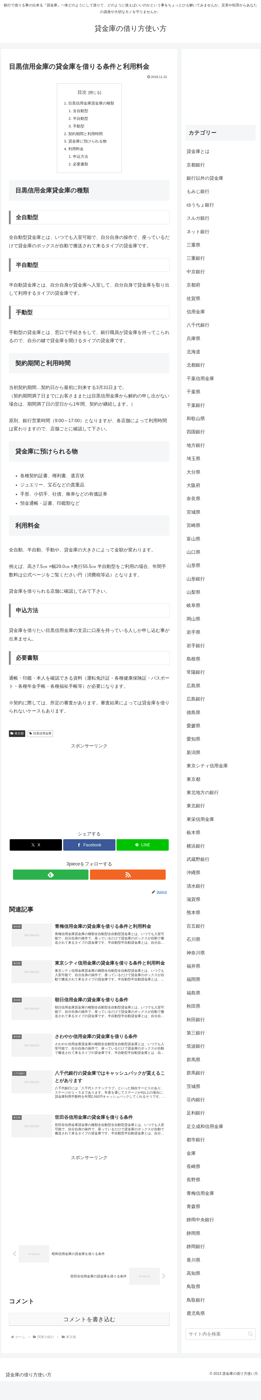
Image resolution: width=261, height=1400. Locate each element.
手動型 (78, 128)
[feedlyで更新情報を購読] (83, 880)
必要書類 (80, 169)
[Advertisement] (89, 791)
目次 (82, 92)
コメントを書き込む (89, 1339)
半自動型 (80, 120)
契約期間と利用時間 (85, 136)
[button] (250, 1334)
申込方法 (80, 161)
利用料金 (75, 153)
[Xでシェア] (36, 851)
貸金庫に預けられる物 (87, 145)
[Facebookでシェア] (89, 851)
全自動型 (80, 112)
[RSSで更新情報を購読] (95, 880)
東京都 (17, 739)
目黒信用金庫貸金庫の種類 (91, 103)
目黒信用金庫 (40, 739)
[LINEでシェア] (142, 851)
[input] (220, 1334)
